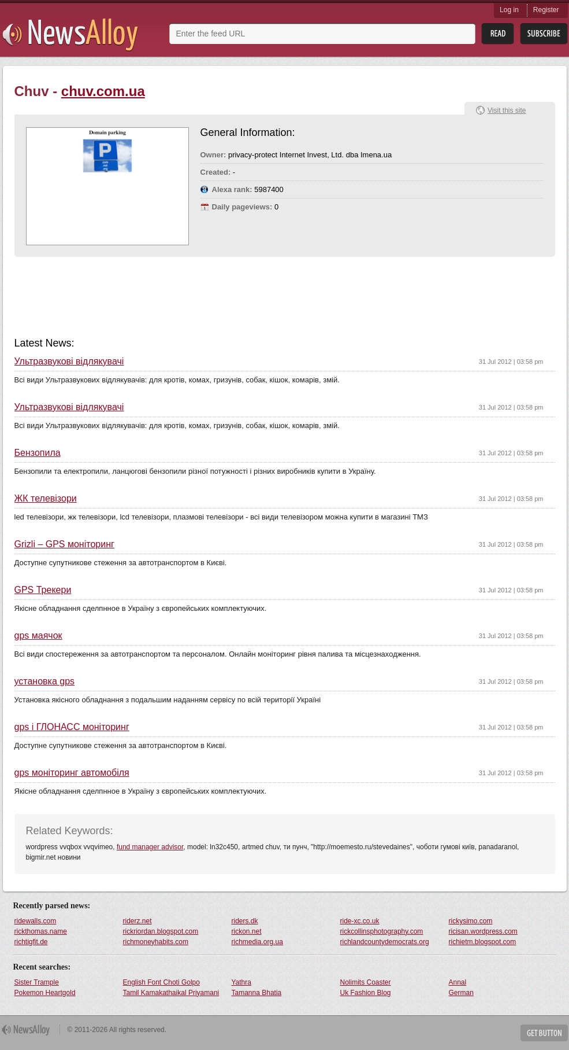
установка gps (44, 681)
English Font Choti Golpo (161, 982)
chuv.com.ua (103, 91)
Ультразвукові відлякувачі (69, 361)
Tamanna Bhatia (257, 993)
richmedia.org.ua (257, 942)
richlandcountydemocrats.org (384, 942)
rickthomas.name (40, 931)
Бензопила (37, 453)
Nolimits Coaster (365, 982)
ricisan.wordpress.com (483, 931)
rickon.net (247, 931)
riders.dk (245, 921)
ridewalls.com (35, 921)
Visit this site (507, 110)
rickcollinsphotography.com (381, 931)
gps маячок (38, 635)
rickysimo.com (471, 921)
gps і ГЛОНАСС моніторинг (71, 727)
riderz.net (137, 921)
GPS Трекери (43, 590)
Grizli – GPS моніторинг (64, 544)
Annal (458, 982)
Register (546, 10)
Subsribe (544, 34)
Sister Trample (36, 982)
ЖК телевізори (45, 498)
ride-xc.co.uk (360, 921)
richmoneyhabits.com (155, 942)
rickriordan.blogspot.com (161, 931)
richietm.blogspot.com (482, 942)
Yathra (241, 982)
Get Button (544, 1033)
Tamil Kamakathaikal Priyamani (171, 993)
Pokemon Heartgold (45, 993)
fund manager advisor (150, 847)
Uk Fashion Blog (365, 993)
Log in (509, 10)
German (461, 993)
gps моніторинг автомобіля (71, 773)
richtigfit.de (31, 942)
